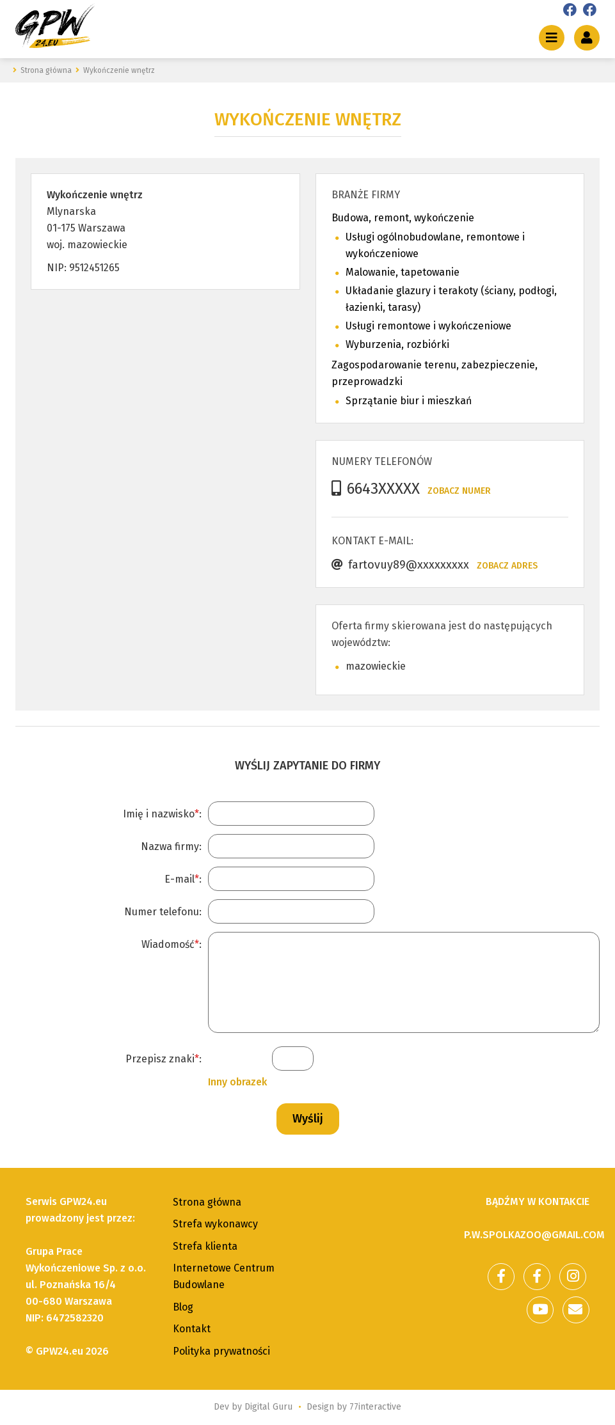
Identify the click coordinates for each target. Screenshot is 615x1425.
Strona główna (207, 1202)
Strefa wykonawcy (215, 1224)
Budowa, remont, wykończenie (402, 218)
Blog (183, 1307)
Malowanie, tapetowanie (402, 272)
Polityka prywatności (221, 1351)
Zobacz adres (507, 565)
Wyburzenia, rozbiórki (397, 344)
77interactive (375, 1406)
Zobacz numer (459, 490)
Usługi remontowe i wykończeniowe (428, 326)
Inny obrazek (237, 1082)
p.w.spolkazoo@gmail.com (534, 1235)
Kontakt (192, 1329)
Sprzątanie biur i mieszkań (409, 401)
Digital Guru (268, 1406)
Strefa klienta (205, 1246)
